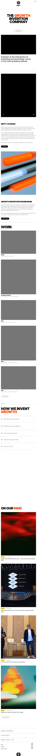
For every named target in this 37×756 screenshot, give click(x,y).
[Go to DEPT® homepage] (18, 3)
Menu (35, 1)
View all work (18, 30)
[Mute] (33, 114)
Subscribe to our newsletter (7, 730)
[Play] (3, 114)
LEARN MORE (4, 147)
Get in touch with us (5, 735)
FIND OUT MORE (5, 219)
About (2, 744)
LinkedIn (8, 739)
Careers (2, 746)
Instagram (3, 739)
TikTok (12, 739)
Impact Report (4, 748)
